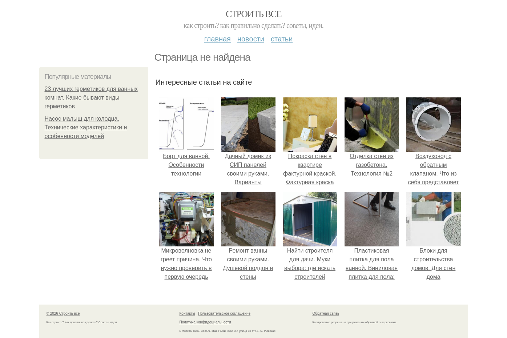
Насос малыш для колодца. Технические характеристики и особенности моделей (86, 127)
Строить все (253, 14)
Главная (217, 39)
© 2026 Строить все (63, 313)
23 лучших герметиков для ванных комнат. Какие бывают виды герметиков (91, 97)
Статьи (282, 39)
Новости (250, 39)
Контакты (187, 313)
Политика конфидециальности (205, 322)
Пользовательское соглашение (224, 313)
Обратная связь (326, 313)
